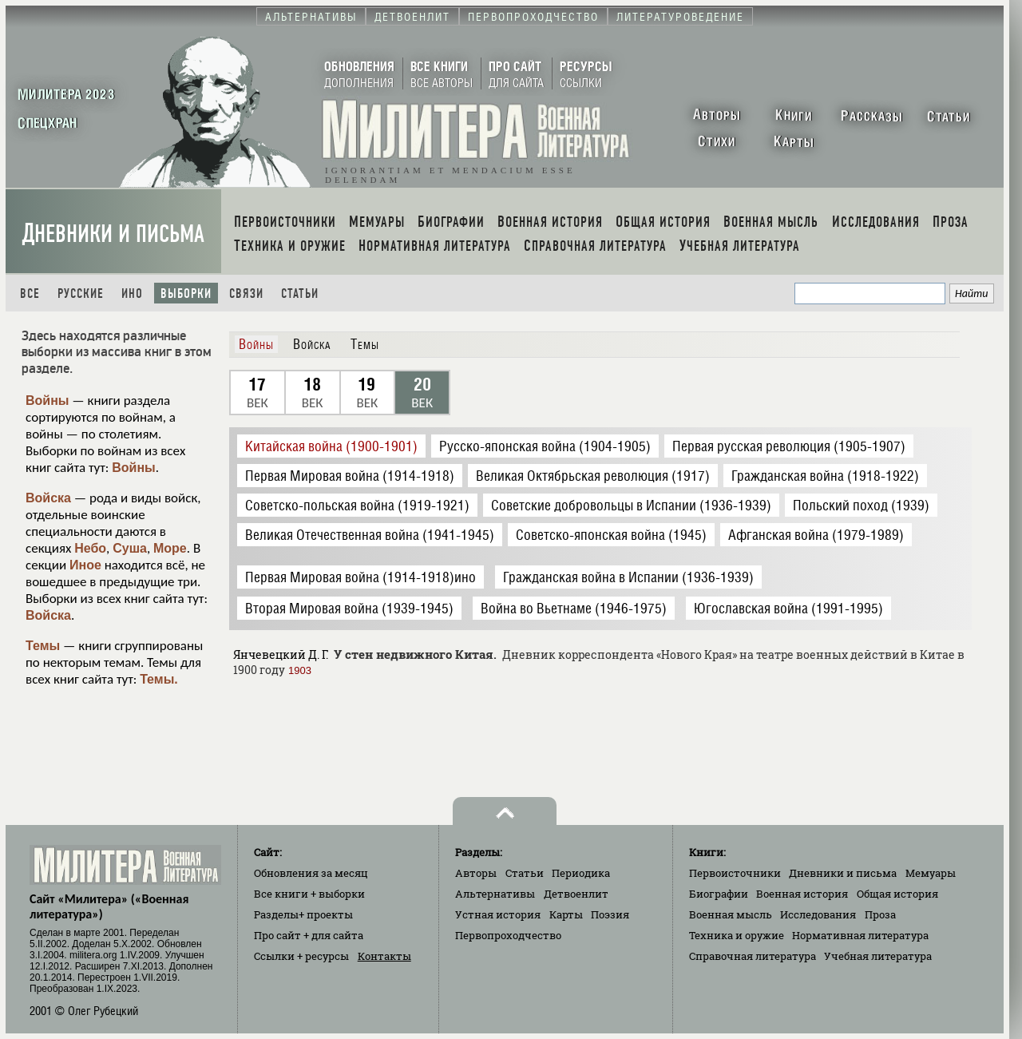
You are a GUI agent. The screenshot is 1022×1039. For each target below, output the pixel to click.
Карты (566, 914)
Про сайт (308, 935)
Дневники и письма (113, 233)
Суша (130, 548)
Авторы (476, 873)
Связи (246, 293)
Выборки (186, 293)
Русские (80, 293)
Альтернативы (495, 893)
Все (30, 293)
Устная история (498, 914)
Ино (132, 293)
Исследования (818, 914)
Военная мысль (730, 914)
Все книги (309, 893)
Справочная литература (752, 956)
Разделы (303, 914)
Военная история (802, 893)
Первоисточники (735, 873)
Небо (90, 548)
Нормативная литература (860, 935)
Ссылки (301, 956)
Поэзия (610, 914)
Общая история (897, 893)
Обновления (311, 873)
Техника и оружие (736, 935)
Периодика (581, 873)
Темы (43, 645)
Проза (880, 914)
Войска (48, 498)
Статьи (300, 293)
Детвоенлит (576, 893)
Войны (47, 400)
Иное (85, 565)
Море (170, 548)
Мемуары (930, 873)
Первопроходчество (508, 935)
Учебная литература (878, 956)
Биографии (718, 893)
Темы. (159, 679)
